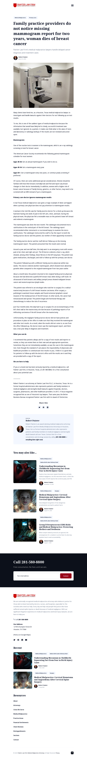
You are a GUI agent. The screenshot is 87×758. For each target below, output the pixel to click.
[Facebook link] (18, 640)
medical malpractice (20, 17)
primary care (32, 17)
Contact (65, 576)
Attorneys (16, 705)
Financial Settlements (20, 722)
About (15, 701)
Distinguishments (19, 731)
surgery (57, 491)
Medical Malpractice (20, 714)
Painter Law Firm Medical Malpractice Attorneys (31, 753)
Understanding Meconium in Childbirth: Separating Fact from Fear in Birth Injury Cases (54, 468)
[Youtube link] (26, 640)
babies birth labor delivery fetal (49, 462)
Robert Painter (23, 57)
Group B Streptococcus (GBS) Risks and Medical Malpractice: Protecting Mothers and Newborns (56, 527)
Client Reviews (18, 727)
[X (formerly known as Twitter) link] (14, 640)
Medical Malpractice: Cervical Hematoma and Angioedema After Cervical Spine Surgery (55, 497)
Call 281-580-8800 (28, 562)
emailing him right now (34, 440)
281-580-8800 (60, 437)
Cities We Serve (18, 710)
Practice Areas (18, 718)
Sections (16, 735)
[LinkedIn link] (22, 640)
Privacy (58, 753)
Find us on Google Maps (22, 635)
